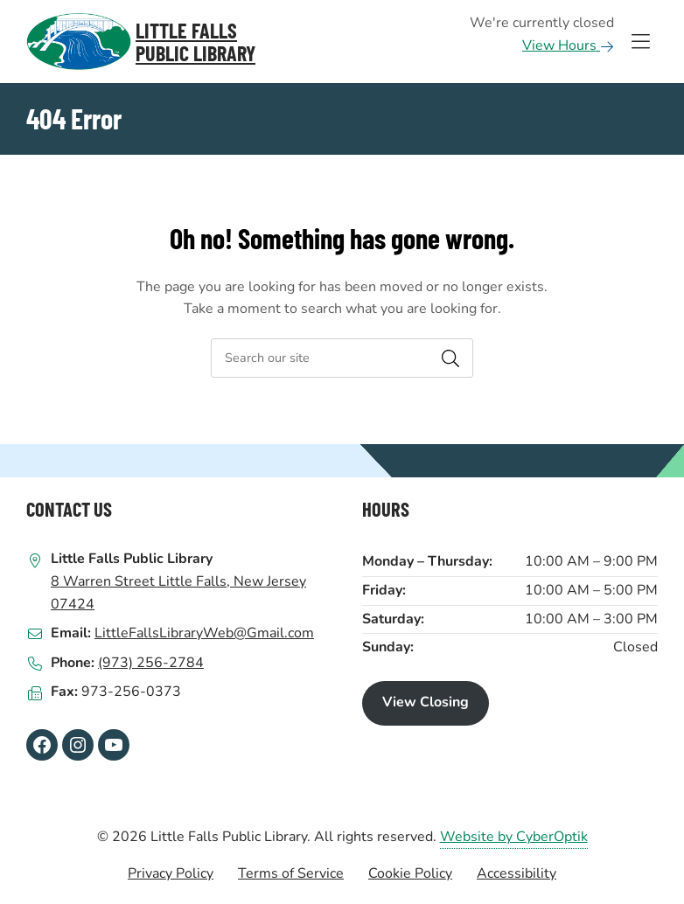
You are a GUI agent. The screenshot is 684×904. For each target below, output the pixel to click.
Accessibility (516, 873)
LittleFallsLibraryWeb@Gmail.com (204, 633)
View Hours (568, 45)
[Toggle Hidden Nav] (640, 42)
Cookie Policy (410, 873)
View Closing (425, 702)
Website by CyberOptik (514, 836)
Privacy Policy (170, 873)
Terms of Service (291, 873)
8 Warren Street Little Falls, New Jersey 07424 (178, 593)
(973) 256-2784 (151, 662)
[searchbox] (342, 358)
